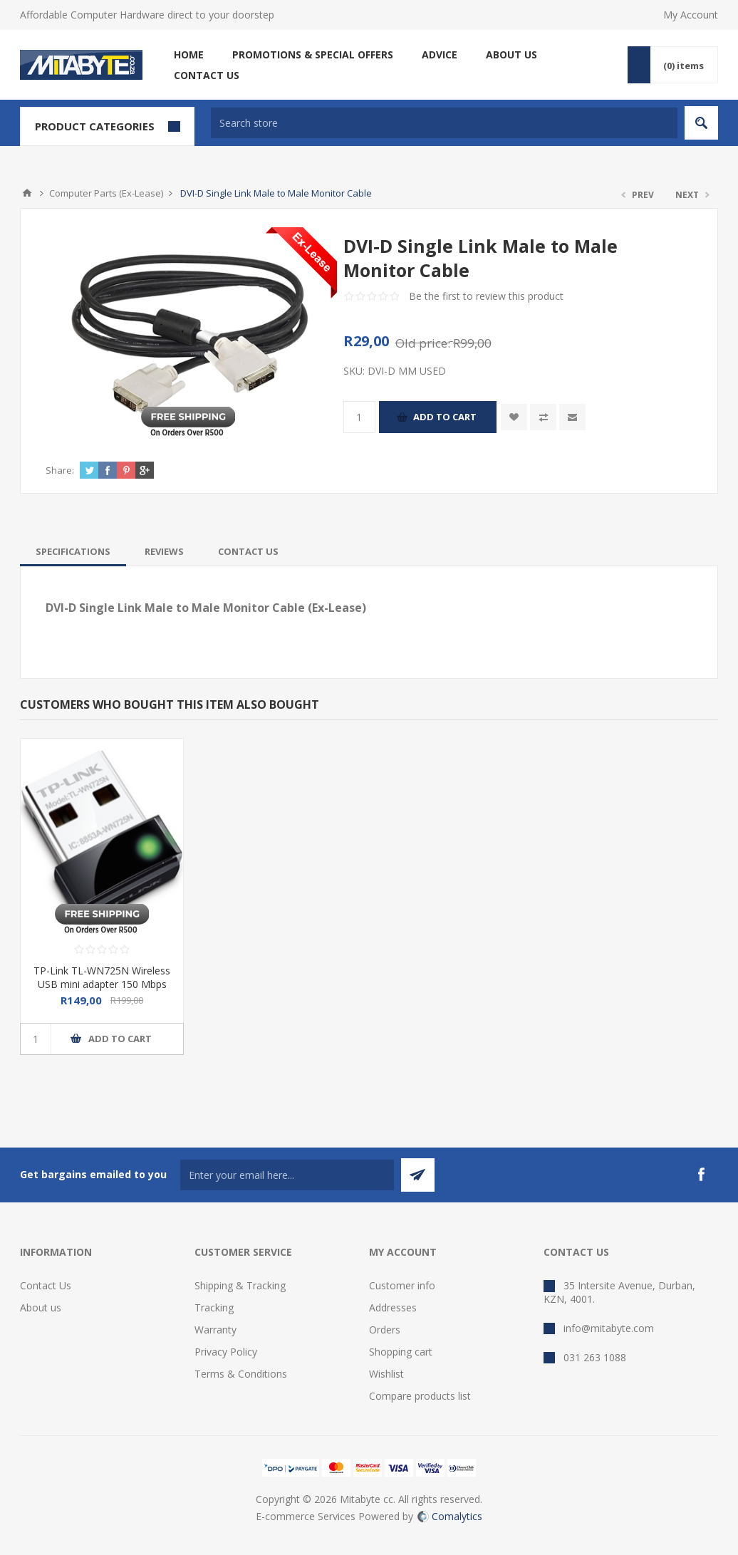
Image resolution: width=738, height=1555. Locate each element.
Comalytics (449, 1516)
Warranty (215, 1329)
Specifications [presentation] (73, 551)
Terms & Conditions (240, 1373)
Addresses (393, 1307)
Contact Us (45, 1285)
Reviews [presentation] (164, 551)
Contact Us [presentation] (248, 551)
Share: (60, 470)
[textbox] (444, 123)
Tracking (214, 1307)
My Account (690, 14)
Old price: (422, 343)
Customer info (402, 1285)
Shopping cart (400, 1351)
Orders (384, 1329)
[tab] (73, 551)
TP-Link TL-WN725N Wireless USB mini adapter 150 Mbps (101, 977)
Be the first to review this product (486, 296)
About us (40, 1307)
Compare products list (420, 1396)
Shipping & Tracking (240, 1285)
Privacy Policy (225, 1351)
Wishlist (386, 1373)
